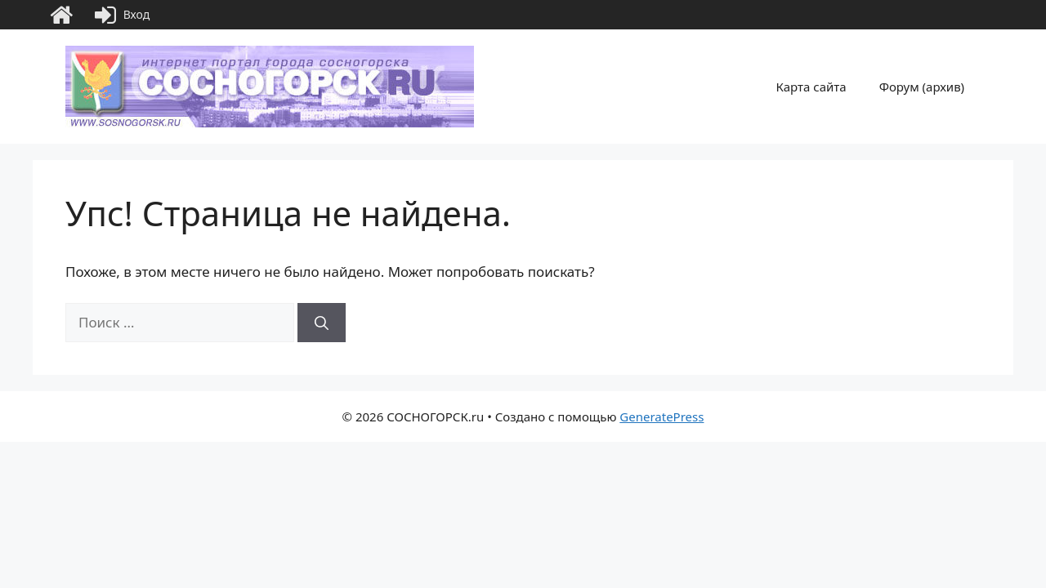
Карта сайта (811, 86)
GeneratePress (661, 416)
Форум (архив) (921, 86)
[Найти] (321, 322)
